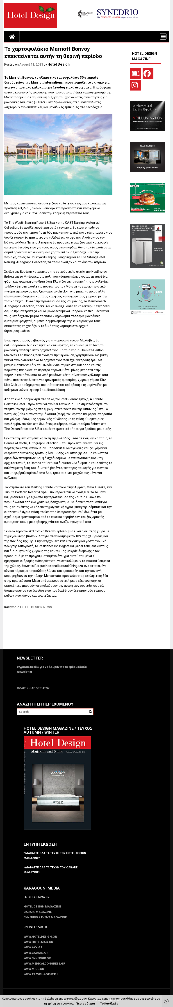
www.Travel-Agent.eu (41, 974)
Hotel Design (59, 64)
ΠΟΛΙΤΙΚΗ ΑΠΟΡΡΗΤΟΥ (33, 688)
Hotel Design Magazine (42, 906)
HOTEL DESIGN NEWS (36, 607)
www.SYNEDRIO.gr (37, 958)
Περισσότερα (85, 1003)
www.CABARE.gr (36, 952)
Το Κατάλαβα (109, 1003)
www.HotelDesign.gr (40, 936)
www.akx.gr (33, 947)
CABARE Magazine (38, 912)
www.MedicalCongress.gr (44, 963)
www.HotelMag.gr (38, 942)
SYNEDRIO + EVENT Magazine (45, 917)
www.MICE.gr (34, 969)
